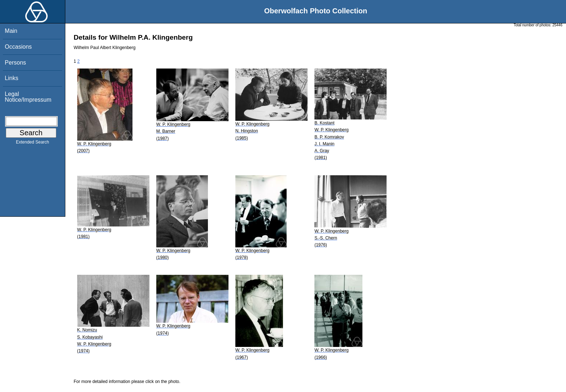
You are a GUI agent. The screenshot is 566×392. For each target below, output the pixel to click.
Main (11, 31)
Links (11, 78)
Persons (15, 63)
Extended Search (32, 143)
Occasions (18, 47)
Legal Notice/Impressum (28, 97)
